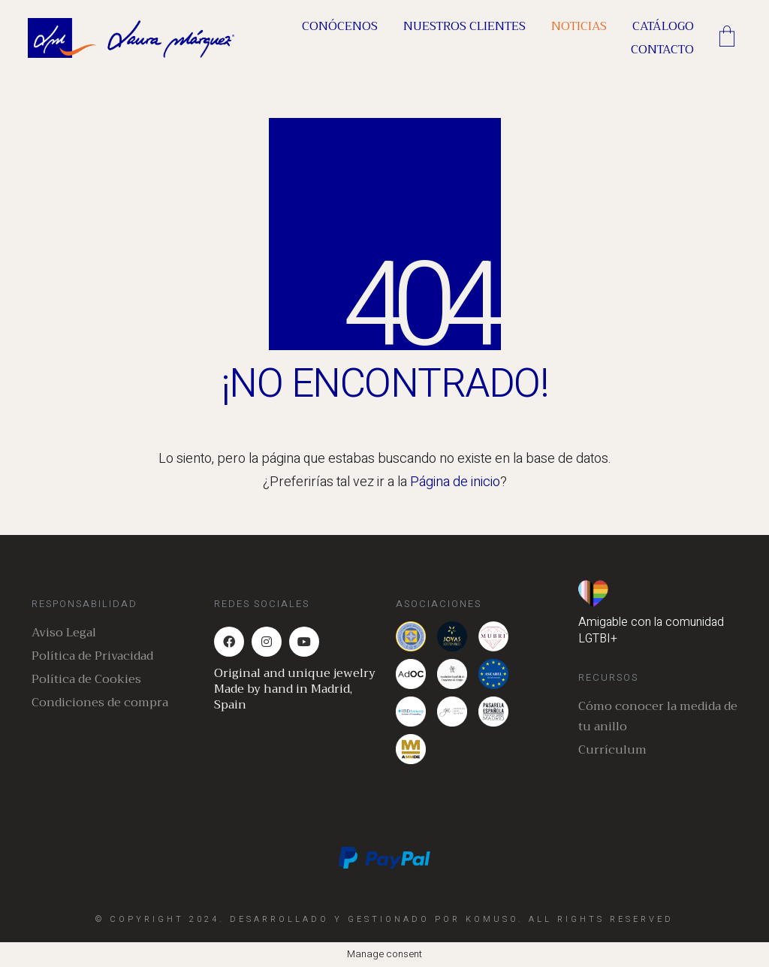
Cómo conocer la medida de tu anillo (657, 717)
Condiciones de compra (100, 703)
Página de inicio (455, 482)
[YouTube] (304, 642)
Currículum (612, 750)
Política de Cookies (86, 679)
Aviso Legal (64, 633)
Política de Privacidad (92, 656)
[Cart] (726, 38)
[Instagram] (267, 642)
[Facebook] (229, 642)
